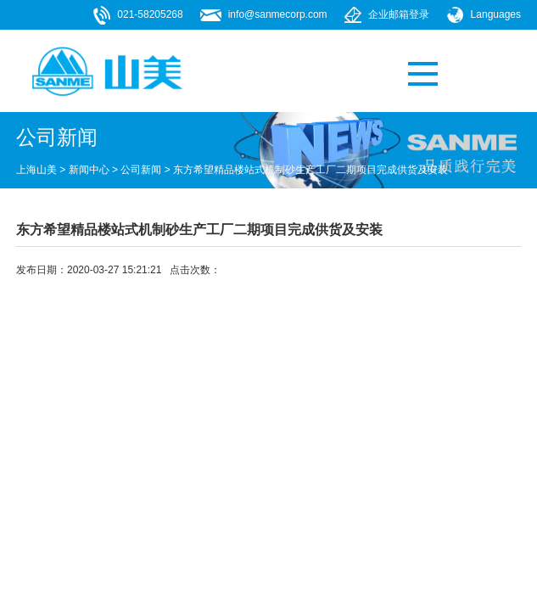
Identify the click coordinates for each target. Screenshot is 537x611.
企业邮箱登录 (398, 14)
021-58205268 (149, 14)
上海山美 (36, 170)
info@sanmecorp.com (277, 14)
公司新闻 (140, 170)
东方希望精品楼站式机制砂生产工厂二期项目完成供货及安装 (310, 170)
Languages (496, 14)
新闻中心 (89, 170)
